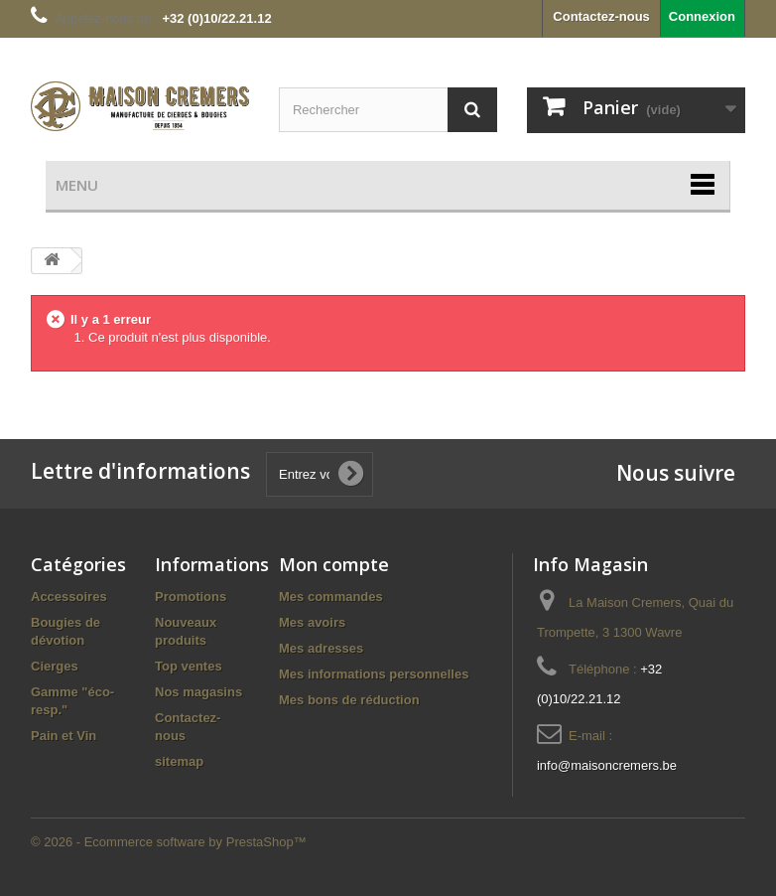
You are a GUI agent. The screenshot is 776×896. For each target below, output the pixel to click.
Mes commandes (331, 596)
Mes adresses (321, 648)
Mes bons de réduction (349, 699)
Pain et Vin (63, 735)
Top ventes (188, 666)
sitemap (179, 761)
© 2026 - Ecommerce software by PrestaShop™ (169, 841)
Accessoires (69, 596)
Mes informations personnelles (373, 674)
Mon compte (334, 564)
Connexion (702, 16)
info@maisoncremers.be (607, 765)
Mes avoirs (312, 622)
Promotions (190, 596)
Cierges (54, 666)
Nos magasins (198, 691)
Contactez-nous (601, 16)
